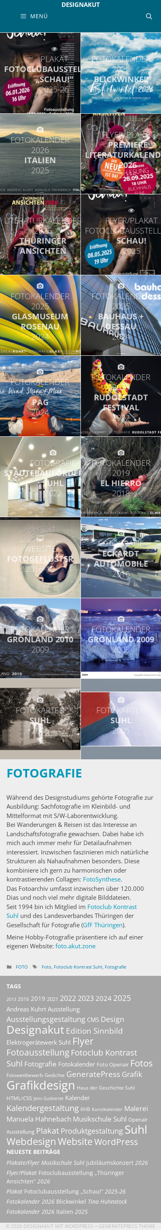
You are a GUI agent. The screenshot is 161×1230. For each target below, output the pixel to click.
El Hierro (121, 478)
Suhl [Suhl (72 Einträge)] (136, 1129)
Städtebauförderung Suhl (53, 478)
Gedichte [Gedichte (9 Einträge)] (54, 1075)
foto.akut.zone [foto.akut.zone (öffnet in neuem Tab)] (75, 946)
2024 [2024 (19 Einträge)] (103, 998)
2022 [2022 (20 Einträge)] (68, 998)
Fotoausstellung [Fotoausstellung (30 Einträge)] (37, 1052)
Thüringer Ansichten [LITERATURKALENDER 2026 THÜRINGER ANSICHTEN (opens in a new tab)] (43, 235)
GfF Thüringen (103, 925)
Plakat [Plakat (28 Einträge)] (47, 1130)
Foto (22, 967)
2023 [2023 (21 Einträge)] (86, 998)
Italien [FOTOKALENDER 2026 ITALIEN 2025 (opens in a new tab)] (40, 155)
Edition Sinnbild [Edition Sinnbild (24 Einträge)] (94, 1030)
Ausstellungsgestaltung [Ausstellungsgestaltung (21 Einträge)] (45, 1019)
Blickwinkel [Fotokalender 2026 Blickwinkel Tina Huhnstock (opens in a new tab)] (66, 1201)
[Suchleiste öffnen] (149, 16)
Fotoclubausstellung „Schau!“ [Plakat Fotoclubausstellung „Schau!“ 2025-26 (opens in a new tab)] (66, 1191)
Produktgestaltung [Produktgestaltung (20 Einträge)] (92, 1131)
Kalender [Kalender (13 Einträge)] (77, 1098)
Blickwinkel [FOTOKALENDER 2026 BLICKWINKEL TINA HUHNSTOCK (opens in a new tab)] (121, 74)
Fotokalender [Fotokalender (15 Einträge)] (76, 1064)
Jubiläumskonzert (77, 1162)
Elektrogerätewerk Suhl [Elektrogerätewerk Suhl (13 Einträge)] (38, 1042)
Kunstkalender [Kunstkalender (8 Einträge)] (107, 1109)
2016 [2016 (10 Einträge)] (23, 999)
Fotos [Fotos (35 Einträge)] (141, 1063)
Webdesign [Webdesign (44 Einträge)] (31, 1141)
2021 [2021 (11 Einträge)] (52, 999)
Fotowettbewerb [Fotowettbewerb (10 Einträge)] (24, 1075)
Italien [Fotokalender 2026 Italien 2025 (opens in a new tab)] (47, 1211)
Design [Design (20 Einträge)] (112, 1019)
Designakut (80, 4)
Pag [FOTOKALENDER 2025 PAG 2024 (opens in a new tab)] (40, 397)
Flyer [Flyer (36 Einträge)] (82, 1041)
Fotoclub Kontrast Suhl (78, 967)
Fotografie (44, 773)
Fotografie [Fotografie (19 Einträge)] (40, 1064)
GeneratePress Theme (127, 1226)
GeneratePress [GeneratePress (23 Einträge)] (93, 1074)
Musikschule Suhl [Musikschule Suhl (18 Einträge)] (100, 1119)
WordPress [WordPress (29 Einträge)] (116, 1141)
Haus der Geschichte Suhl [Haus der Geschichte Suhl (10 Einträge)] (106, 1087)
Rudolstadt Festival (121, 397)
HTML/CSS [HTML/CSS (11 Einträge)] (19, 1098)
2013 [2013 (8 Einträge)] (11, 999)
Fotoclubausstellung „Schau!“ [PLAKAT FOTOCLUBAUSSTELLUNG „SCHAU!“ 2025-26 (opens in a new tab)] (54, 74)
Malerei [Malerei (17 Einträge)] (136, 1108)
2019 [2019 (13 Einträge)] (38, 998)
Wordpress (79, 1226)
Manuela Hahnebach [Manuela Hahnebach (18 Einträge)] (38, 1119)
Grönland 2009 (121, 639)
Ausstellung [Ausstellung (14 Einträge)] (64, 1009)
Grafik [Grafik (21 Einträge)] (132, 1074)
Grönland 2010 (40, 639)
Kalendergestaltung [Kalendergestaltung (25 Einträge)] (42, 1108)
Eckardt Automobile (121, 558)
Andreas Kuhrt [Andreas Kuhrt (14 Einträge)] (26, 1009)
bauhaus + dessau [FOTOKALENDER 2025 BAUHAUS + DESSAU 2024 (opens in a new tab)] (121, 316)
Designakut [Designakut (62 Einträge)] (35, 1029)
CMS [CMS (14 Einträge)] (93, 1019)
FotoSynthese (102, 879)
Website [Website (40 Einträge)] (75, 1141)
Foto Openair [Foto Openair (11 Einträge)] (113, 1064)
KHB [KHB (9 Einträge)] (85, 1109)
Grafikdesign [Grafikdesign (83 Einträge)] (40, 1085)
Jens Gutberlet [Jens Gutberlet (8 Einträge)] (49, 1098)
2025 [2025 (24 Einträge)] (122, 997)
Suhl (40, 720)
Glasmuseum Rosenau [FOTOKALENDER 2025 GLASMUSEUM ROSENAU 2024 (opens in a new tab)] (40, 316)
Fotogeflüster (40, 558)
